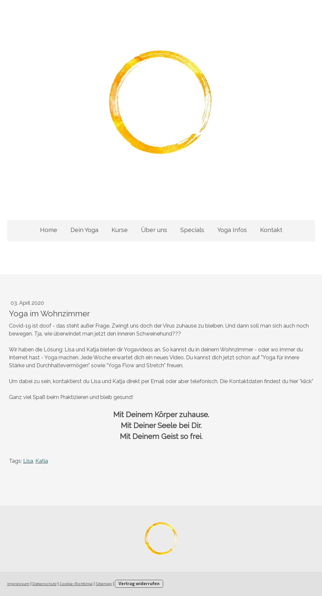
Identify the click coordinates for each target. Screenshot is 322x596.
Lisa (28, 461)
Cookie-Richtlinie (76, 583)
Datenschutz (44, 583)
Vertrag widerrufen (139, 583)
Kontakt (271, 229)
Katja (41, 461)
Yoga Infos (232, 229)
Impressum (18, 583)
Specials (192, 229)
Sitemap (104, 583)
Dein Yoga (84, 229)
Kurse (120, 229)
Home (48, 229)
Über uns (154, 229)
